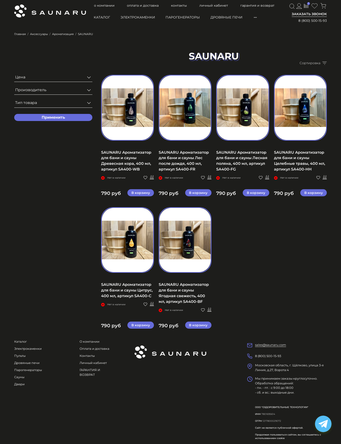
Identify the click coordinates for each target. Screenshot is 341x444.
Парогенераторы (183, 17)
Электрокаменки (138, 17)
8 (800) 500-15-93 (312, 20)
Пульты (20, 356)
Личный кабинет (213, 5)
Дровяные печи (226, 17)
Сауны (19, 377)
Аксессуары (39, 34)
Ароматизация (63, 34)
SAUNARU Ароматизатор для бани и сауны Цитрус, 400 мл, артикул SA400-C (127, 290)
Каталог (102, 17)
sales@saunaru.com (270, 345)
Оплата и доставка (143, 5)
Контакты (179, 5)
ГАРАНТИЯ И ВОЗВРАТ (257, 5)
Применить (53, 117)
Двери (19, 384)
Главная (20, 34)
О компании (104, 5)
